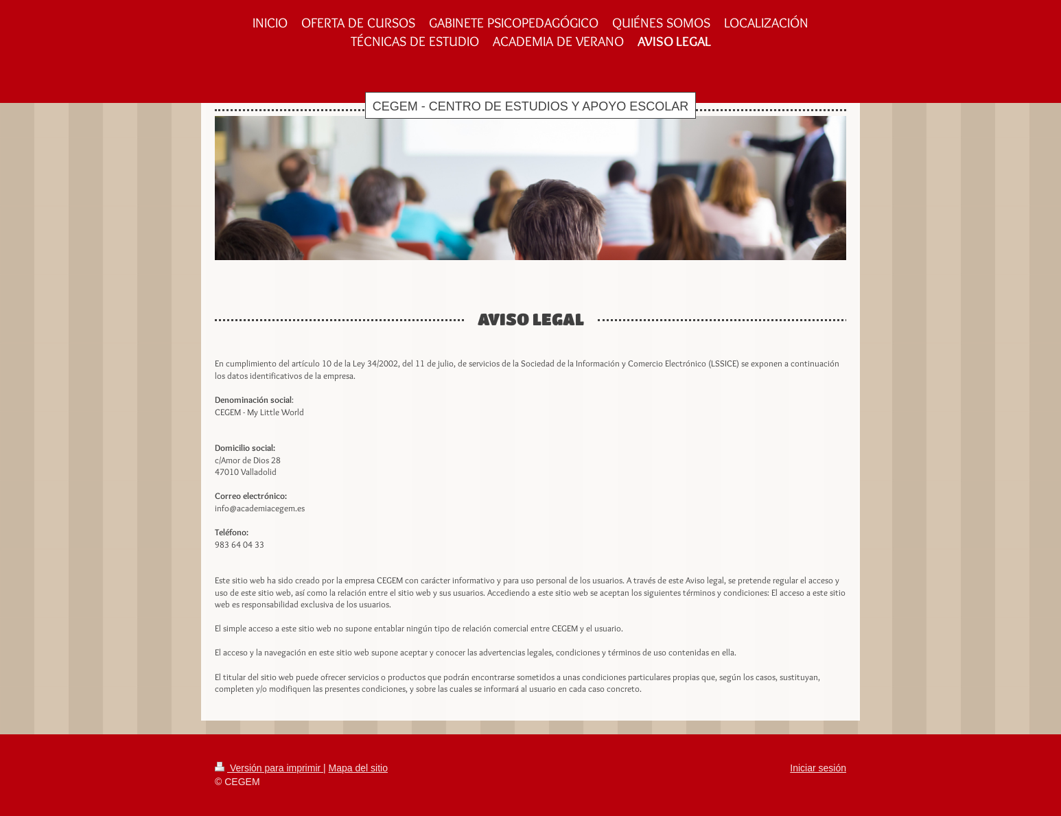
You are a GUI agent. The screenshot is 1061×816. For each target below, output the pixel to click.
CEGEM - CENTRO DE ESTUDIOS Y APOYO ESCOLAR (530, 106)
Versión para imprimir (269, 767)
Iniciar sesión (818, 767)
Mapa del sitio (358, 767)
